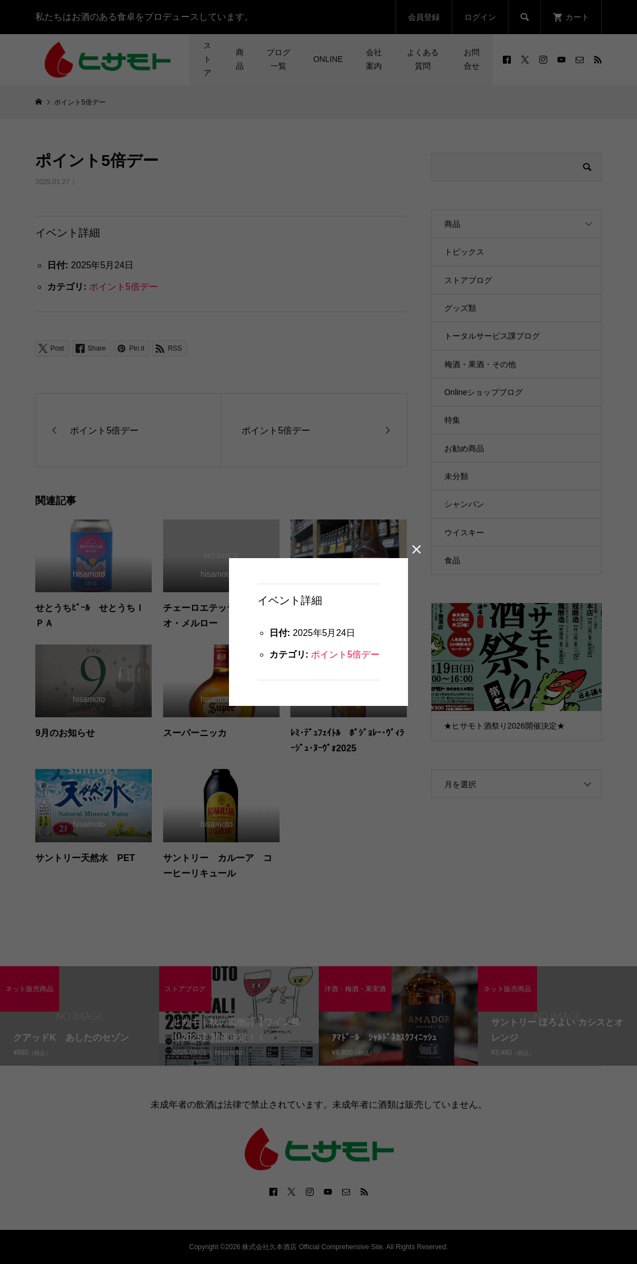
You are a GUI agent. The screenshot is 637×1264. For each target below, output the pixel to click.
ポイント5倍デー (345, 655)
